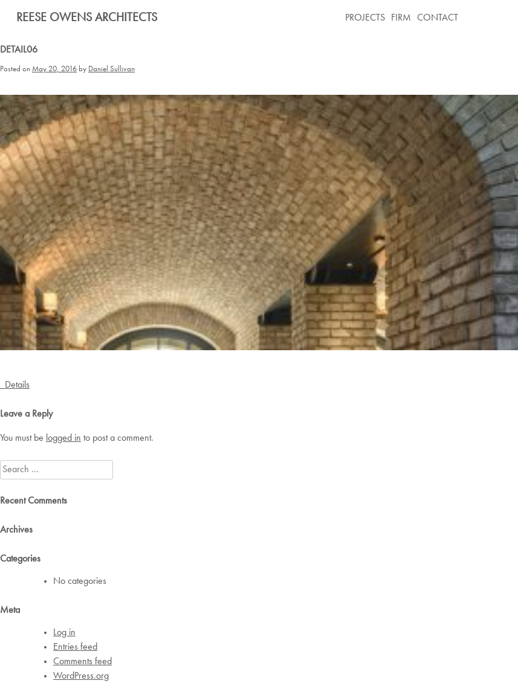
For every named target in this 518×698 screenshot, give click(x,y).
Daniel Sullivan (111, 69)
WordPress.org (81, 676)
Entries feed (75, 647)
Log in (64, 633)
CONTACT (437, 18)
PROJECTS (365, 18)
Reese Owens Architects (86, 18)
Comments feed (82, 662)
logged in (63, 438)
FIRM (401, 18)
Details (15, 385)
